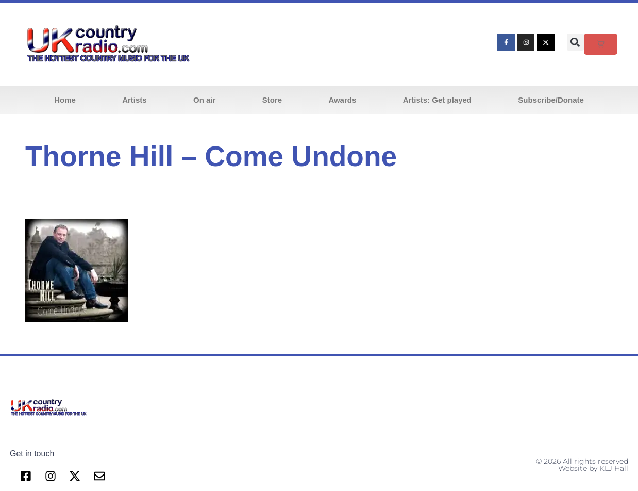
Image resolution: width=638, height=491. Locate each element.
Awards (342, 99)
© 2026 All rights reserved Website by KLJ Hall (582, 464)
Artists (134, 99)
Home (65, 99)
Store (272, 99)
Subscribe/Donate (551, 99)
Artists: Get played (437, 99)
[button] (575, 42)
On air (204, 99)
